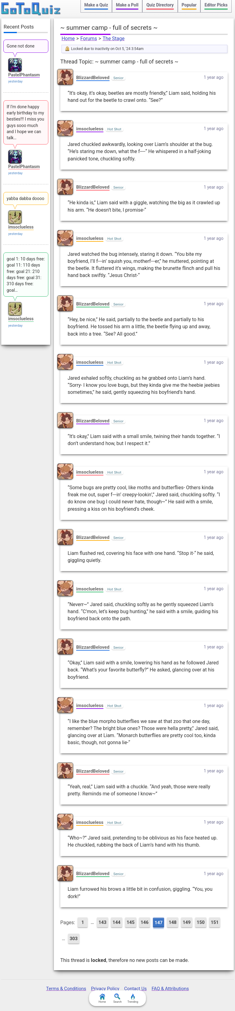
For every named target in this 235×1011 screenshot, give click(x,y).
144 (117, 922)
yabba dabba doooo (25, 198)
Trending (132, 998)
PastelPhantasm (24, 74)
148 (173, 922)
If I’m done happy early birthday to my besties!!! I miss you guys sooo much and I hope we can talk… (25, 122)
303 (74, 938)
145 (131, 922)
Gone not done (21, 46)
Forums (88, 38)
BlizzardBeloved (93, 77)
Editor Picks (215, 4)
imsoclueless (89, 129)
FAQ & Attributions (170, 988)
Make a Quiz (96, 4)
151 (215, 922)
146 (145, 922)
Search (117, 998)
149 (187, 922)
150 (201, 922)
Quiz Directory (159, 4)
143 (102, 922)
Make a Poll (127, 4)
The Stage (114, 38)
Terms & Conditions (66, 988)
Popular (189, 4)
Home (68, 38)
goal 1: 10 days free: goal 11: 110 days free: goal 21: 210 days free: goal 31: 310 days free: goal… (26, 274)
